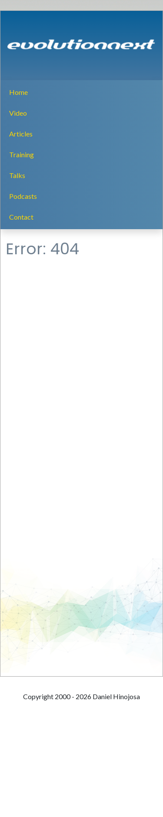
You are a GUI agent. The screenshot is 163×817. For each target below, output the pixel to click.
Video (18, 113)
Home (18, 92)
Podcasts (23, 196)
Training (21, 154)
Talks (17, 175)
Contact (21, 217)
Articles (21, 134)
